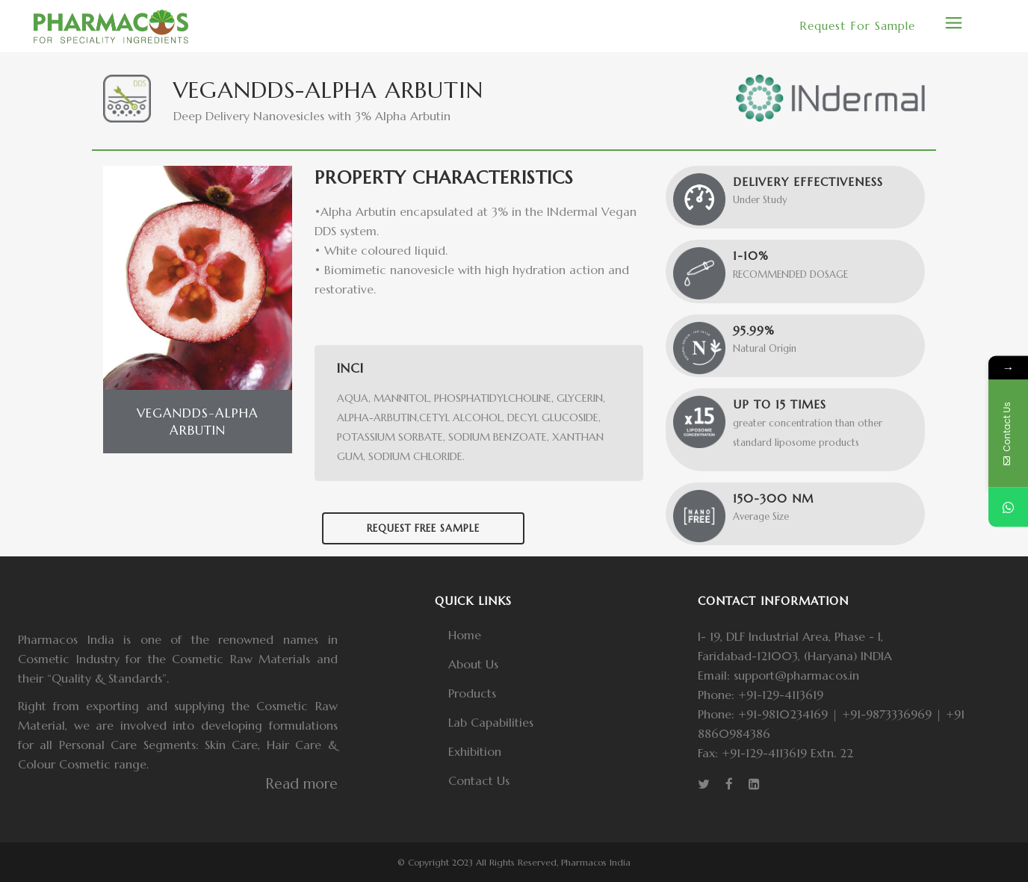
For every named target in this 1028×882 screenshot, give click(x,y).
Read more (301, 783)
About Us (473, 663)
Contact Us (479, 780)
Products (472, 693)
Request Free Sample (423, 528)
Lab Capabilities (490, 722)
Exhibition (474, 751)
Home (464, 634)
